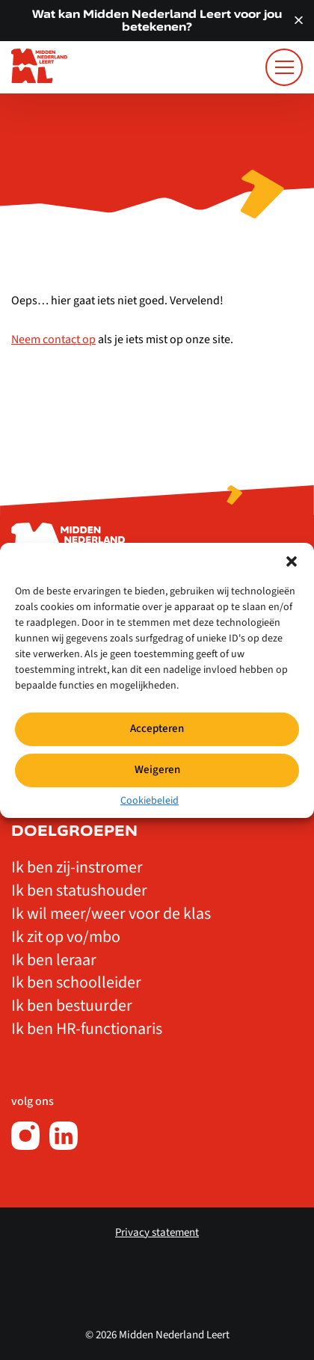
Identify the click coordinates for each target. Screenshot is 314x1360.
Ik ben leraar (53, 960)
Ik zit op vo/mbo (65, 937)
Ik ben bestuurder (71, 1006)
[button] (291, 560)
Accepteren (157, 728)
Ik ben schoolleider (76, 982)
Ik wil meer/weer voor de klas (111, 914)
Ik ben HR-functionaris (86, 1029)
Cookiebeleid (149, 800)
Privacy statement (157, 1232)
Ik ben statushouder (79, 890)
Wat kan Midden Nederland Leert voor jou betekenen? (157, 20)
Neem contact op (53, 339)
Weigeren (157, 770)
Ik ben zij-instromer (77, 867)
